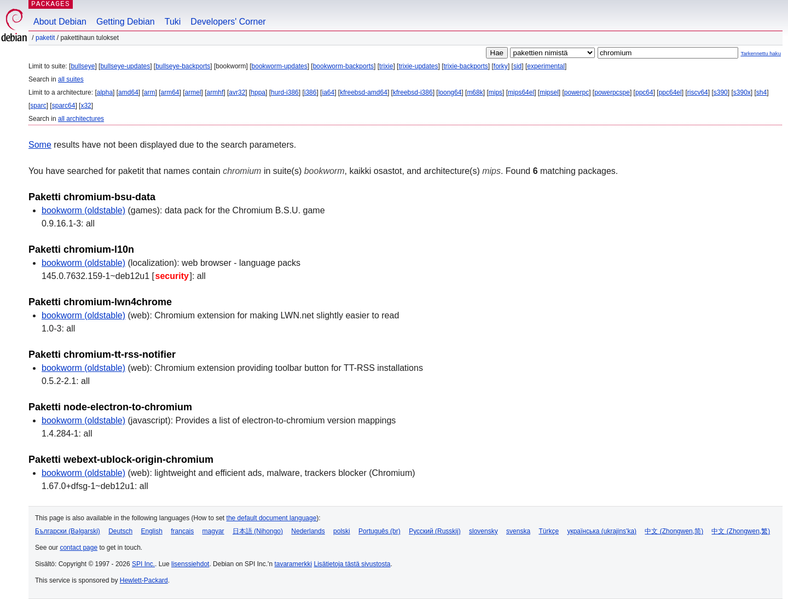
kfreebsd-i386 (413, 92)
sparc (38, 105)
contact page (78, 547)
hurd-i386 (285, 92)
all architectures (81, 119)
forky (501, 66)
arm (149, 92)
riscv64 (697, 92)
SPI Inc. (143, 564)
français (182, 531)
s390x (742, 92)
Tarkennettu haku (760, 53)
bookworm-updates (280, 66)
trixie (386, 66)
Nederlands (308, 531)
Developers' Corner (227, 21)
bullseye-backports (182, 66)
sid (517, 66)
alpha (105, 92)
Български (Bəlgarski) (67, 531)
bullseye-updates (125, 66)
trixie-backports (465, 66)
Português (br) (379, 531)
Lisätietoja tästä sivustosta (352, 564)
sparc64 (64, 105)
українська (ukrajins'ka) (601, 531)
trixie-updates (418, 66)
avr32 (237, 92)
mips (495, 92)
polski (341, 531)
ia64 (328, 92)
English (152, 531)
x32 (85, 105)
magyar (213, 531)
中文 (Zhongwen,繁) (740, 531)
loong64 (450, 92)
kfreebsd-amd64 (363, 92)
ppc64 (644, 92)
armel (193, 92)
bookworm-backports (343, 66)
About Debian (59, 21)
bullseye (83, 66)
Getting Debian (125, 21)
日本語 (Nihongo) (258, 531)
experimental (546, 66)
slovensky (483, 531)
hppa (258, 92)
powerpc (576, 92)
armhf (215, 92)
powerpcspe (612, 92)
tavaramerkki (293, 564)
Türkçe (548, 531)
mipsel (549, 92)
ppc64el (670, 92)
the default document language (272, 518)
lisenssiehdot (190, 564)
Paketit (45, 38)
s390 (721, 92)
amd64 (128, 92)
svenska (518, 531)
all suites (71, 79)
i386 (310, 92)
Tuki (173, 21)
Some (39, 144)
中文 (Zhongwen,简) (674, 531)
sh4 (761, 92)
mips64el (521, 92)
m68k (475, 92)
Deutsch (120, 531)
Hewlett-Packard (144, 580)
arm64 (170, 92)
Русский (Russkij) (435, 531)
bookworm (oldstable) (83, 210)
